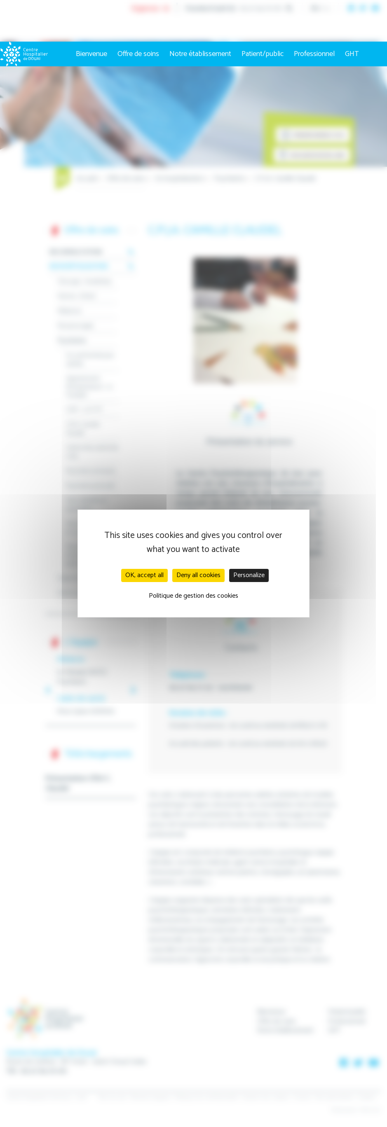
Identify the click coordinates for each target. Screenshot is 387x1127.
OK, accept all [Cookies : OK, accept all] (144, 575)
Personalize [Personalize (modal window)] (249, 575)
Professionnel (314, 54)
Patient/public (263, 54)
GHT (352, 54)
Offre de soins (138, 54)
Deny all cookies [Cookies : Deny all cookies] (198, 575)
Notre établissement (200, 54)
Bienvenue (91, 54)
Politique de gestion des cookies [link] (193, 595)
